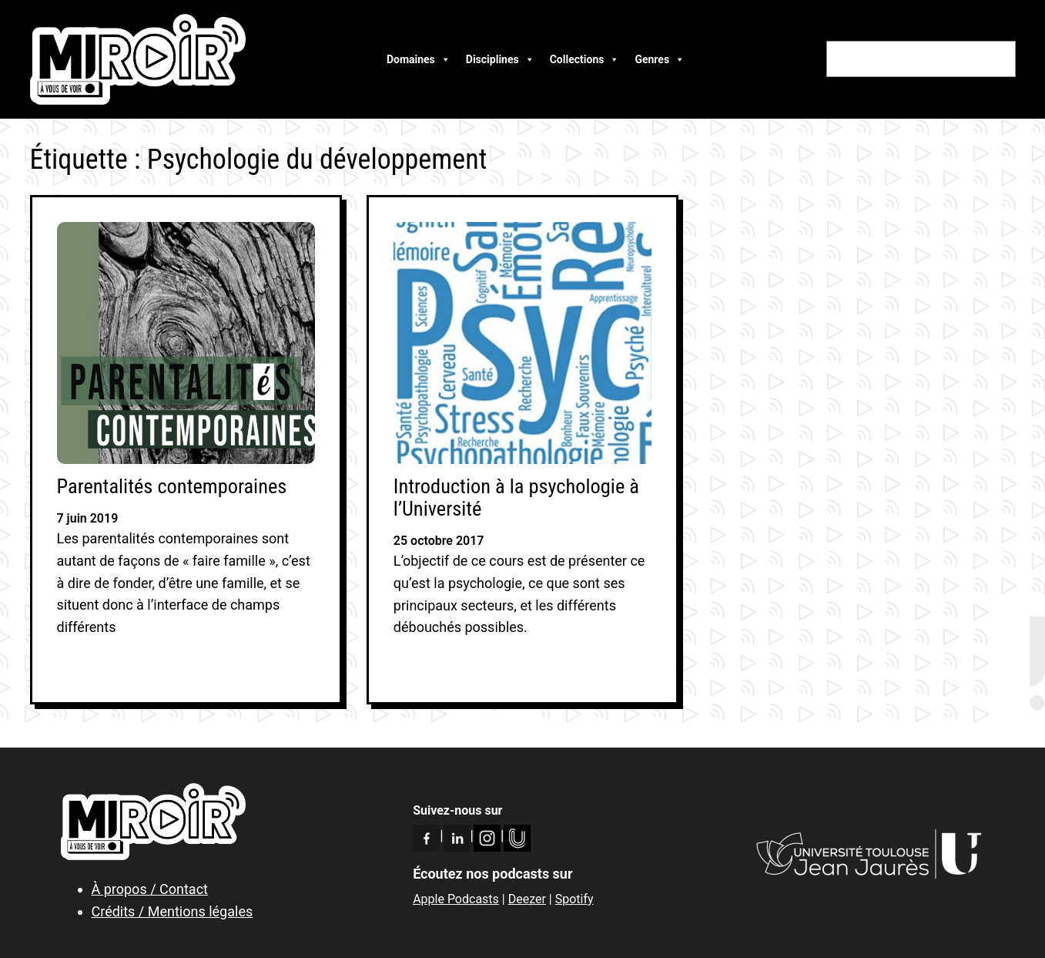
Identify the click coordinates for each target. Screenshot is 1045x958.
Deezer (527, 899)
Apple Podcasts (456, 899)
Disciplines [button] (500, 59)
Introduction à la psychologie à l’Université (516, 498)
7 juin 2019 (88, 518)
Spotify (574, 899)
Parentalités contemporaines (172, 487)
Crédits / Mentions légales (172, 911)
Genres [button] (660, 59)
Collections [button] (585, 59)
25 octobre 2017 (439, 540)
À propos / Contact (150, 889)
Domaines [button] (418, 59)
